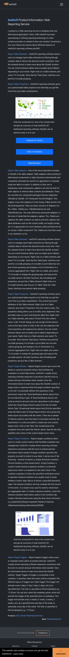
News (53, 646)
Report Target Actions (17, 366)
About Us (15, 646)
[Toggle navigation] (61, 4)
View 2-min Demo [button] (34, 152)
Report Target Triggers (17, 557)
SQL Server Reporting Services (29, 616)
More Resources (34, 642)
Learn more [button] (18, 654)
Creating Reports (54, 619)
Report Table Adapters (17, 170)
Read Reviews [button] (34, 163)
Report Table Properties (18, 84)
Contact (34, 646)
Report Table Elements (17, 54)
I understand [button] (61, 652)
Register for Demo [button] (34, 140)
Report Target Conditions (18, 438)
